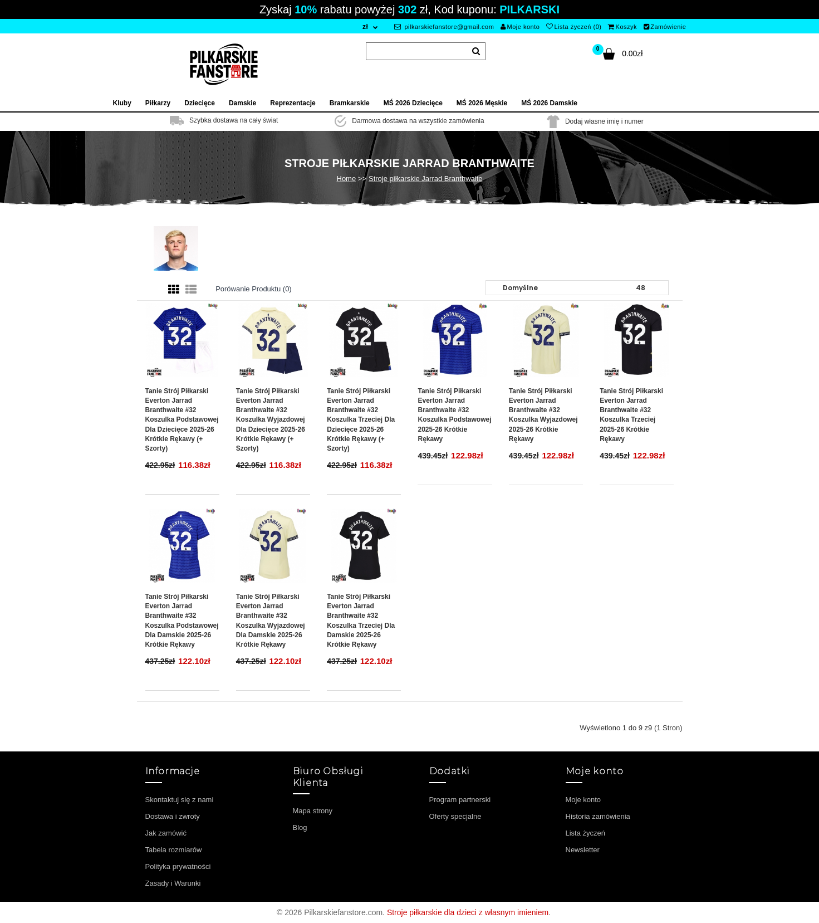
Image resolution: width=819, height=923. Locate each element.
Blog (300, 827)
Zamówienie (665, 26)
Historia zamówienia (598, 816)
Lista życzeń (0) (574, 26)
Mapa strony (313, 811)
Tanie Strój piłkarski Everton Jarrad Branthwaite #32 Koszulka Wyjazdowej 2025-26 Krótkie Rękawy (543, 415)
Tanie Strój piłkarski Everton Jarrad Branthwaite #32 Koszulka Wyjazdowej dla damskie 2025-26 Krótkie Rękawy (270, 620)
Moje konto (520, 26)
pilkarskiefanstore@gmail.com (444, 26)
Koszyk (622, 26)
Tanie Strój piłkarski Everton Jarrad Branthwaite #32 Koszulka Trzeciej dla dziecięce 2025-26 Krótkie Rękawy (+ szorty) (361, 419)
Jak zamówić (166, 833)
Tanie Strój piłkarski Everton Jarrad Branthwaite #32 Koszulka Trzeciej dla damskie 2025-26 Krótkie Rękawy (361, 620)
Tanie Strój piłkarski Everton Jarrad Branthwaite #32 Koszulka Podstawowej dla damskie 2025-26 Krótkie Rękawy (182, 620)
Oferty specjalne (455, 816)
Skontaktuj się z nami (179, 799)
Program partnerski (460, 799)
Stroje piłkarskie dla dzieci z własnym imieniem (467, 912)
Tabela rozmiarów (173, 850)
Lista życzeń (586, 833)
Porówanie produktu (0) (253, 289)
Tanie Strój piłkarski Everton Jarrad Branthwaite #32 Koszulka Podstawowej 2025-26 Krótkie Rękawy (454, 415)
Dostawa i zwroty (172, 816)
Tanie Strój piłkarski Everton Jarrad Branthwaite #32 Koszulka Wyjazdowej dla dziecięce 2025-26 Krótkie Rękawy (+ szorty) (270, 419)
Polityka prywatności (178, 866)
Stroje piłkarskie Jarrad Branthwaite (425, 178)
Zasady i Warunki (173, 883)
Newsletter (583, 850)
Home (346, 178)
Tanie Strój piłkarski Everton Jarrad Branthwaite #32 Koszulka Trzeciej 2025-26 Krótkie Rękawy (631, 415)
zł (365, 27)
